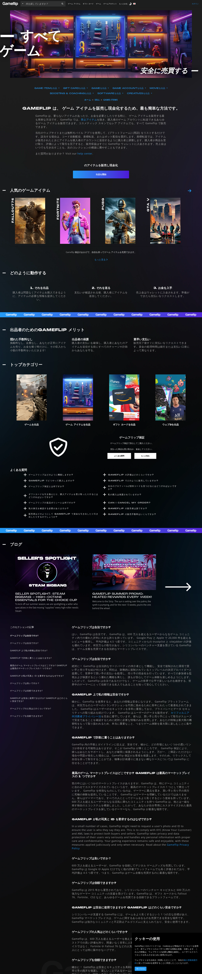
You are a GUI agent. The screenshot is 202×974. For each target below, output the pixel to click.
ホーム (87, 99)
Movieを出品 (158, 88)
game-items (110, 99)
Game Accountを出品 (128, 88)
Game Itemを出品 (46, 88)
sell (97, 99)
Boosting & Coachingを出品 (71, 93)
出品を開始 (101, 174)
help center (84, 153)
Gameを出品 (99, 88)
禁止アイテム (89, 119)
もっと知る (145, 456)
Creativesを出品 (138, 93)
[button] (62, 3)
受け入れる (140, 969)
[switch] (130, 3)
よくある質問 (119, 456)
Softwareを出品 (109, 93)
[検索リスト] (41, 3)
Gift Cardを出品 (74, 88)
